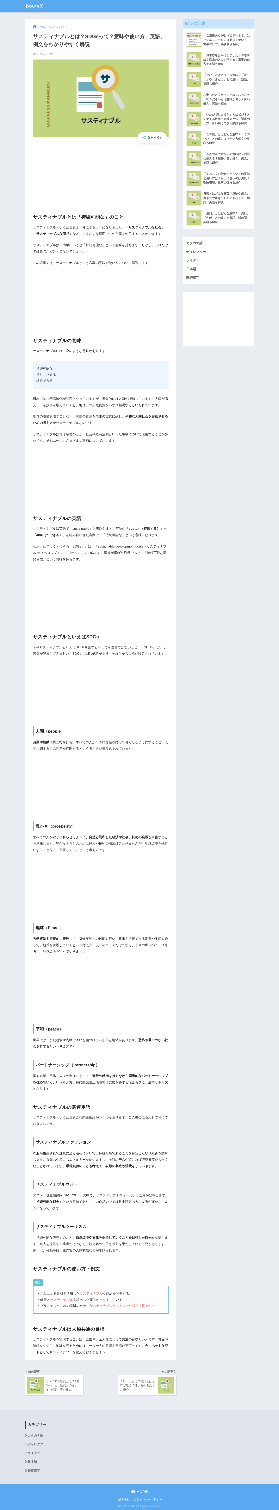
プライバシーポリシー (147, 1499)
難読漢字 (192, 278)
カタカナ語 (194, 243)
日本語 (191, 269)
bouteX (34, 6)
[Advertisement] (101, 175)
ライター (192, 260)
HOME (139, 1491)
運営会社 (124, 1499)
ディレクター (196, 252)
